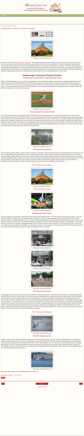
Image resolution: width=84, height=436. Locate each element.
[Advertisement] (42, 20)
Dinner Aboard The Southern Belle (42, 112)
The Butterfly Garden (42, 189)
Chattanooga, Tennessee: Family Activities (18, 28)
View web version (42, 386)
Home (42, 383)
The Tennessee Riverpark (42, 291)
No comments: (18, 375)
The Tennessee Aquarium (42, 149)
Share (3, 377)
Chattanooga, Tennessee (23, 62)
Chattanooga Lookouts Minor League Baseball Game (42, 78)
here (37, 371)
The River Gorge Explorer (42, 336)
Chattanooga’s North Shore (42, 213)
